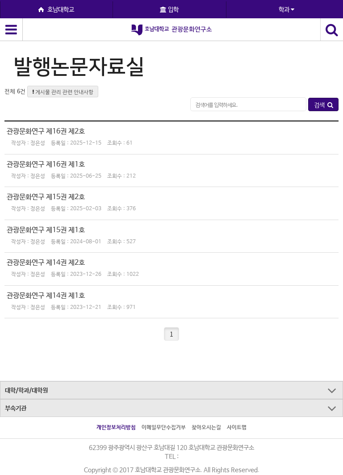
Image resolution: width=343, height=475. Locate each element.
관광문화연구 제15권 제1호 (46, 230)
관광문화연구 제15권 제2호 (46, 197)
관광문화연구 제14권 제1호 (46, 296)
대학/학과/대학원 (26, 390)
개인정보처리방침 (116, 428)
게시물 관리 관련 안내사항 (62, 92)
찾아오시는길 (206, 428)
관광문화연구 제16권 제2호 (46, 131)
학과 (286, 9)
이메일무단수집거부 (164, 428)
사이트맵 (237, 428)
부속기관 (15, 408)
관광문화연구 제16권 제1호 (46, 164)
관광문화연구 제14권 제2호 (46, 262)
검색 (323, 104)
